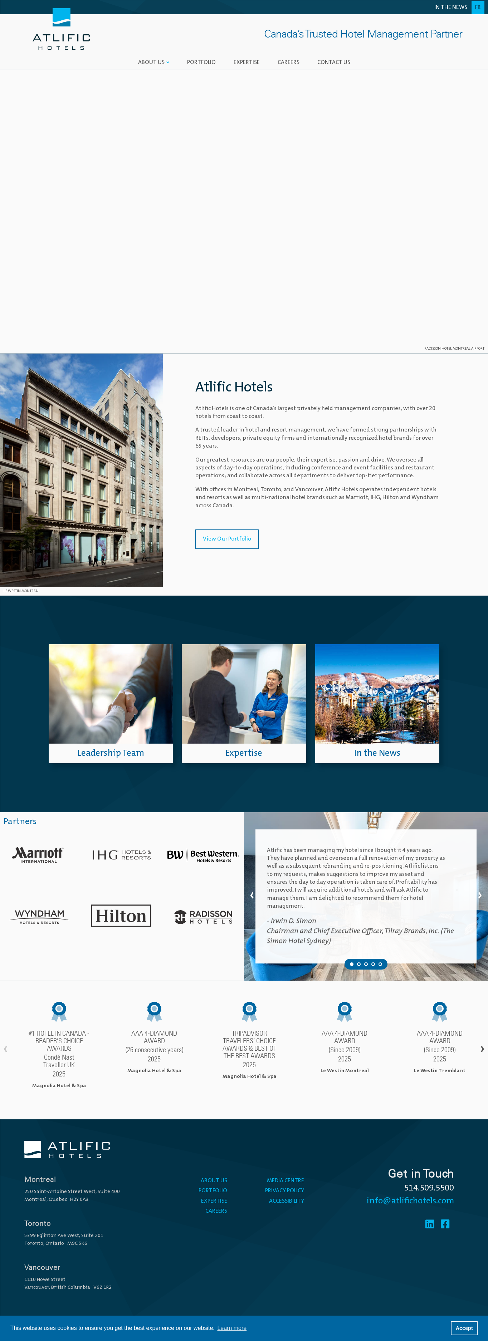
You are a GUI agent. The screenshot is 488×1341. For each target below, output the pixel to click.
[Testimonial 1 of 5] (351, 964)
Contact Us (333, 62)
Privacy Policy (284, 1191)
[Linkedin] (429, 1225)
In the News (450, 7)
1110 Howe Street (44, 1279)
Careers (288, 62)
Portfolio (201, 62)
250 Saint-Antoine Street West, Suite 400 (72, 1191)
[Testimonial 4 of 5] (373, 964)
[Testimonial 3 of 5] (366, 964)
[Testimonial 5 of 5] (380, 964)
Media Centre (285, 1181)
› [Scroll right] (482, 1050)
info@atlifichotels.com (410, 1201)
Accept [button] (464, 1328)
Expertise (247, 62)
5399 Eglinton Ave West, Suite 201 (63, 1235)
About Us (151, 62)
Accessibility (286, 1201)
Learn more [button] (232, 1328)
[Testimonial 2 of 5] (359, 964)
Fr (478, 7)
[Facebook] (445, 1225)
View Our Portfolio (227, 539)
